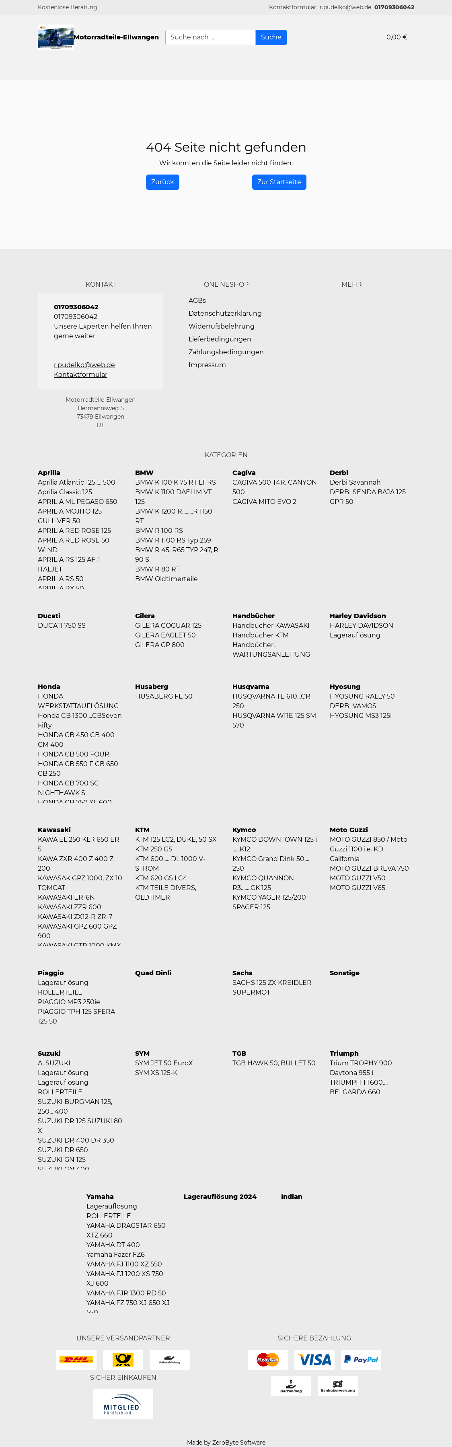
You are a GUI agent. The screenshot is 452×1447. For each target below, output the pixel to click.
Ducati (49, 616)
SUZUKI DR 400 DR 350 (76, 1140)
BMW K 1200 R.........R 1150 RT (173, 516)
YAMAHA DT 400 (113, 1245)
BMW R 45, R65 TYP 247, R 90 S (176, 554)
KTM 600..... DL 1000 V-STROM (170, 863)
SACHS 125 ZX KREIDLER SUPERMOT (272, 987)
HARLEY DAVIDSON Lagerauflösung (361, 630)
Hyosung (345, 687)
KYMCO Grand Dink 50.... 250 (270, 863)
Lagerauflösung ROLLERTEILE (63, 987)
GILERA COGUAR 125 (168, 625)
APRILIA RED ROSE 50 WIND (73, 545)
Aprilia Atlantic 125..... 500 (76, 482)
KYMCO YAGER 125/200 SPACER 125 (269, 902)
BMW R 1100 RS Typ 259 (173, 540)
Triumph (344, 1053)
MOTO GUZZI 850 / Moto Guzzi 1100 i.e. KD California (368, 849)
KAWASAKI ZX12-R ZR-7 (75, 917)
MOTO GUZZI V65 (357, 888)
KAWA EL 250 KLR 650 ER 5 (78, 844)
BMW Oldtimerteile (166, 579)
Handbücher (253, 616)
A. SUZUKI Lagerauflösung (63, 1068)
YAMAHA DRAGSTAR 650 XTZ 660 (126, 1230)
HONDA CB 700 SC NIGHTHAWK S (68, 788)
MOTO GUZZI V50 (358, 878)
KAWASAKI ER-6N (66, 897)
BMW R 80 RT (157, 569)
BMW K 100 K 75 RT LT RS (175, 482)
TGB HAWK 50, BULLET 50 (274, 1063)
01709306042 (394, 7)
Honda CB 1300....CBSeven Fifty (80, 720)
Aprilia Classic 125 (65, 492)
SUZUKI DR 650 (63, 1150)
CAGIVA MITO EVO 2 (264, 502)
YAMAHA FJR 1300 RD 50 (126, 1293)
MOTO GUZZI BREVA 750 (369, 868)
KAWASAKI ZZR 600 (69, 907)
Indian (291, 1196)
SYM (142, 1053)
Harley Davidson (358, 616)
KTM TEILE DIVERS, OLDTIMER (165, 892)
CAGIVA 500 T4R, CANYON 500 (274, 487)
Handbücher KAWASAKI (271, 625)
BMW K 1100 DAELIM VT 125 (173, 497)
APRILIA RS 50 (61, 579)
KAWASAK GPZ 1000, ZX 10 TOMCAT (80, 883)
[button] (292, 7)
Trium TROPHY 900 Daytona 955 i (361, 1068)
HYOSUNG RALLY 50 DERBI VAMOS (362, 701)
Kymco (244, 830)
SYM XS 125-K (156, 1073)
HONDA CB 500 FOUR (73, 754)
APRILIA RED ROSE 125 (74, 530)
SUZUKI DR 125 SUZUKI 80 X (80, 1126)
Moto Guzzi (349, 830)
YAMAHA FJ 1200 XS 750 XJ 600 (124, 1278)
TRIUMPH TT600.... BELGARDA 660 (359, 1087)
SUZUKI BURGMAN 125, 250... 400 (75, 1106)
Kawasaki (54, 830)
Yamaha (100, 1196)
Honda (49, 687)
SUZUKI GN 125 (62, 1159)
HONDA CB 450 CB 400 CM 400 (76, 739)
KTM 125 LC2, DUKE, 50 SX (176, 839)
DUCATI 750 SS (62, 625)
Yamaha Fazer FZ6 (115, 1254)
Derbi (339, 473)
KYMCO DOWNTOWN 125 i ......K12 (274, 844)
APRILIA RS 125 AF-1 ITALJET (69, 564)
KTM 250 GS (154, 849)
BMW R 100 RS (159, 530)
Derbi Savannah (355, 482)
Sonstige (345, 973)
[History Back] (162, 182)
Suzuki (49, 1053)
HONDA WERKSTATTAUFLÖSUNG (78, 701)
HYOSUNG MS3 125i (361, 715)
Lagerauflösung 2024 (220, 1196)
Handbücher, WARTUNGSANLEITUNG (271, 649)
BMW (144, 473)
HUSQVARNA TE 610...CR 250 (271, 701)
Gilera (145, 616)
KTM (142, 830)
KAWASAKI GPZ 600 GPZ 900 (77, 931)
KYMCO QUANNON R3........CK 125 (263, 883)
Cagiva (244, 473)
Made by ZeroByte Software (226, 1442)
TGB (239, 1053)
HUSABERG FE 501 (165, 696)
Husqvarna (250, 687)
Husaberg (151, 687)
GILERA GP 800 (160, 645)
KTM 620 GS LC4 (161, 878)
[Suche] (271, 37)
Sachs (242, 973)
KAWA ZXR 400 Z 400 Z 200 (75, 863)
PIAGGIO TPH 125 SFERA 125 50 (76, 1016)
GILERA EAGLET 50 (165, 635)
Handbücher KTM (260, 635)
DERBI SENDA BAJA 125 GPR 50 (368, 497)
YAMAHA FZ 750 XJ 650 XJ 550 (128, 1307)
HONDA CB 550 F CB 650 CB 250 (78, 768)
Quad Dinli (153, 973)
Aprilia (49, 473)
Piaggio (51, 973)
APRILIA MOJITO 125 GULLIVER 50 (70, 516)
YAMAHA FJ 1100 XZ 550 (124, 1264)
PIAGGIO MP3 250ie (69, 1002)
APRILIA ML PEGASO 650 (77, 502)
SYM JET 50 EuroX (164, 1063)
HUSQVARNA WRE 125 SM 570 (274, 720)
